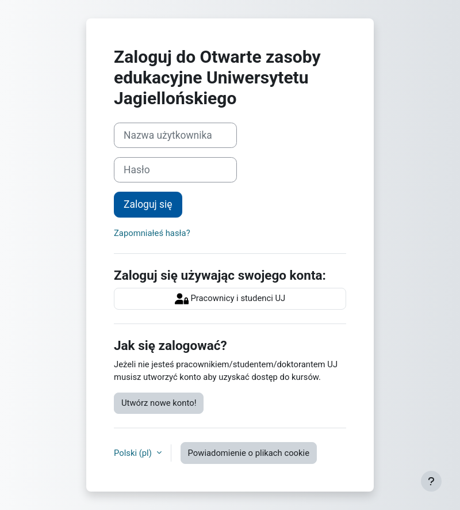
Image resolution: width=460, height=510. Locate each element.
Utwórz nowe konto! (158, 403)
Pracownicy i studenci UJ (230, 299)
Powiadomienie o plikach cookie (248, 453)
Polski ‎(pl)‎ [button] (134, 453)
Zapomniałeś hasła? (152, 233)
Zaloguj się (148, 204)
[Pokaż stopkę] (431, 481)
